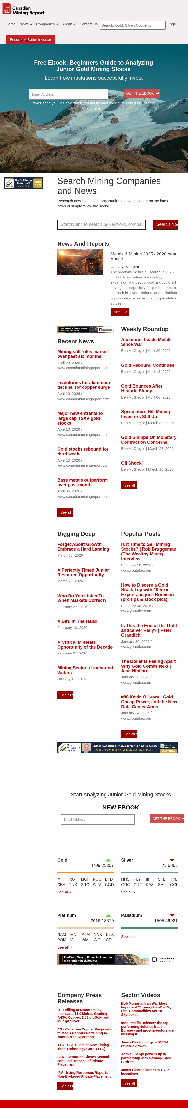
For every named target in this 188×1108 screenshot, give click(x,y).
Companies (47, 24)
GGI (173, 885)
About (69, 24)
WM (85, 940)
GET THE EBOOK (143, 93)
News (25, 24)
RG (72, 879)
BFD (109, 879)
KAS (150, 885)
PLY (137, 879)
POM (61, 940)
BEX (110, 934)
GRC (125, 885)
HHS (125, 879)
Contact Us (89, 24)
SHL (161, 885)
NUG (97, 879)
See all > (120, 312)
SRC (85, 885)
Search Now (166, 224)
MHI (60, 879)
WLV (97, 885)
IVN (73, 934)
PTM (86, 934)
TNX (73, 885)
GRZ (138, 885)
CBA (61, 885)
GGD (109, 885)
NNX (98, 934)
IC (72, 940)
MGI (84, 879)
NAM (61, 934)
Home (10, 24)
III (147, 879)
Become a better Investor (30, 39)
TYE (174, 879)
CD (109, 940)
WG (97, 940)
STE (161, 879)
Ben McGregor (133, 350)
